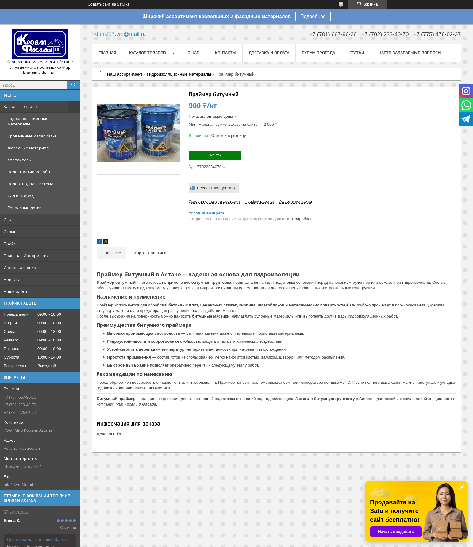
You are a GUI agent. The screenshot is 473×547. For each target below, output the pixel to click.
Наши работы (17, 291)
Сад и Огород (21, 195)
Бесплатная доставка (217, 188)
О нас (9, 219)
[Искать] (73, 85)
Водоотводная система (30, 184)
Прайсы (11, 243)
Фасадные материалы (30, 148)
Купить (215, 155)
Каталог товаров (20, 106)
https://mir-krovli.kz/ (22, 466)
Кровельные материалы (32, 136)
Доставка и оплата (22, 267)
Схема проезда (318, 52)
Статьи (356, 52)
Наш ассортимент (124, 74)
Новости (12, 279)
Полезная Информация (26, 255)
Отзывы (12, 231)
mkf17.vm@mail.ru (21, 484)
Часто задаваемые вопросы (410, 52)
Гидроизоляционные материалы (28, 121)
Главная (107, 52)
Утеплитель (19, 160)
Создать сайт (99, 4)
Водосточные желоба (29, 172)
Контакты (225, 52)
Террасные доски (25, 207)
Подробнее (313, 16)
